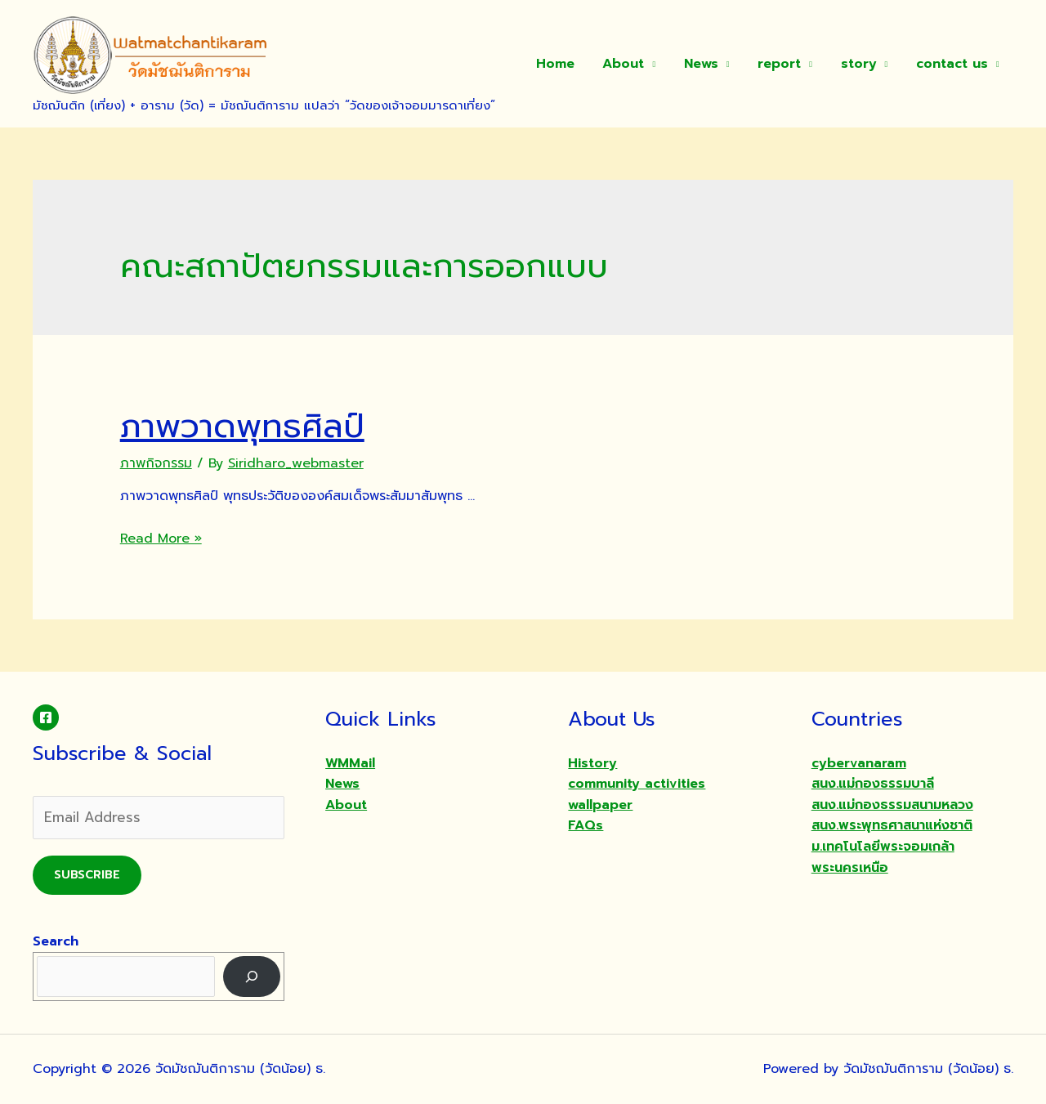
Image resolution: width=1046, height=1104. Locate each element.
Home (567, 64)
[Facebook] (46, 717)
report (785, 64)
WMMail (350, 763)
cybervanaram (858, 763)
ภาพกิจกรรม (156, 463)
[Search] (252, 976)
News (708, 64)
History (592, 763)
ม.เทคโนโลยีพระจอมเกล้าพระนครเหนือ (882, 857)
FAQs (585, 825)
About (633, 64)
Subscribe (87, 874)
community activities (636, 783)
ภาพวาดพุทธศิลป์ (242, 426)
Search (55, 941)
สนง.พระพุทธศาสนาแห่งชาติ (891, 825)
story (862, 64)
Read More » (161, 538)
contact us (953, 64)
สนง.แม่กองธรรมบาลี (872, 783)
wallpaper (600, 805)
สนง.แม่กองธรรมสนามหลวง (892, 805)
